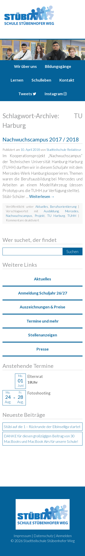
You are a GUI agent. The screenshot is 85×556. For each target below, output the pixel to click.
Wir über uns (25, 66)
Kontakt (66, 80)
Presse (42, 349)
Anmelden (64, 535)
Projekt (40, 216)
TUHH (71, 216)
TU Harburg (56, 216)
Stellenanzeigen (42, 335)
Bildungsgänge (58, 66)
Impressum (22, 535)
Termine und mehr (43, 321)
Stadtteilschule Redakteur (63, 149)
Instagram (55, 93)
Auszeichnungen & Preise (42, 307)
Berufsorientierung (63, 206)
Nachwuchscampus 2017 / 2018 (40, 139)
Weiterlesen (42, 196)
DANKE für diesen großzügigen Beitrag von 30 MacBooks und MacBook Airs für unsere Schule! (41, 438)
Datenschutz (43, 535)
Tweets (27, 93)
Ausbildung (51, 211)
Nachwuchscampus (19, 216)
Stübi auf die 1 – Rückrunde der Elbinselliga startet (42, 426)
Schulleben (41, 80)
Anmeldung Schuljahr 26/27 (42, 293)
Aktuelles (41, 206)
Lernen (17, 80)
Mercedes (71, 211)
